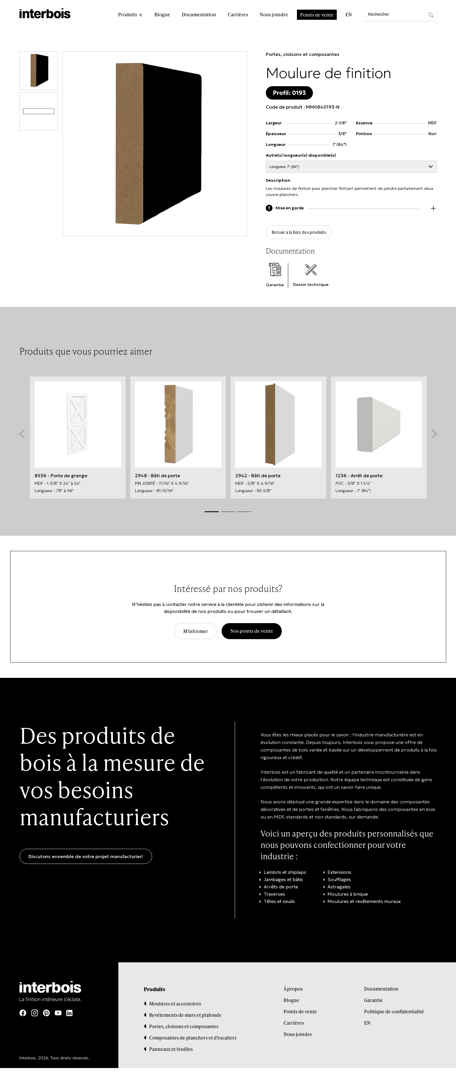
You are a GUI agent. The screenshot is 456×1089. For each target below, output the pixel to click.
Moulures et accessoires (175, 1005)
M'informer (195, 633)
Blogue (162, 14)
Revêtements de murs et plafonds (185, 1017)
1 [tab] (212, 513)
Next (434, 436)
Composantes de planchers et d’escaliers (192, 1039)
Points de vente (317, 14)
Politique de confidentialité (394, 1013)
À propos (293, 990)
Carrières (238, 14)
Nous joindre (274, 14)
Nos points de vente (251, 633)
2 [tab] (228, 514)
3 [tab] (244, 514)
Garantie (373, 1002)
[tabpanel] (78, 440)
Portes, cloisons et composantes (302, 54)
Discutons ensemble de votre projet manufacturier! (85, 859)
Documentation (199, 14)
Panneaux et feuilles (171, 1051)
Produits (127, 14)
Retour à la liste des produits (303, 233)
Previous (22, 436)
